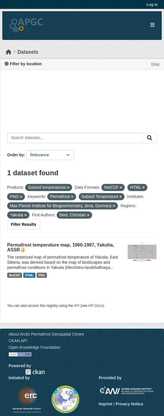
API (77, 306)
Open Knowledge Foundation (34, 347)
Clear (155, 64)
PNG (42, 275)
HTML (29, 275)
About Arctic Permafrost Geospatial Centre (46, 334)
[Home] (8, 52)
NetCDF (14, 275)
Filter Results (23, 224)
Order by (15, 155)
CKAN (35, 372)
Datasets (27, 52)
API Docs (95, 306)
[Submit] (149, 138)
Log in (152, 4)
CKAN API (18, 340)
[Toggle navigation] (152, 25)
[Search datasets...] (75, 138)
